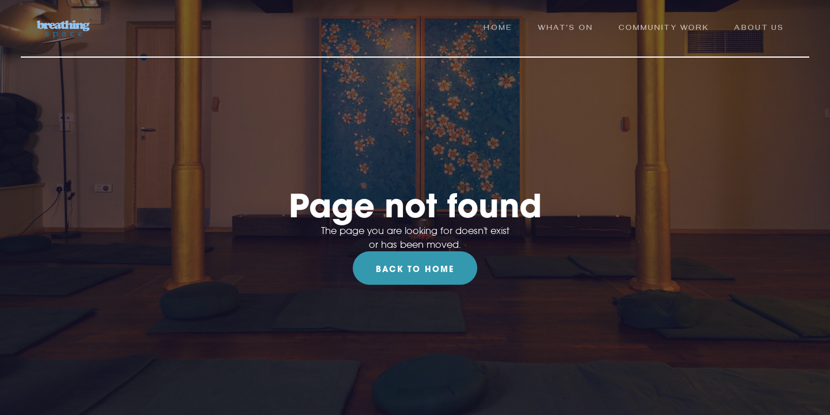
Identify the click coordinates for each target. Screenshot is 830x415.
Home (498, 29)
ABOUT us (759, 29)
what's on (565, 29)
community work (663, 29)
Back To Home (415, 269)
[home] (63, 29)
